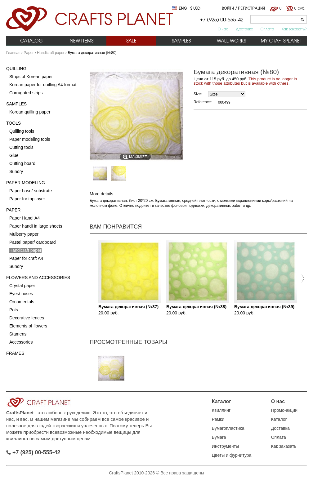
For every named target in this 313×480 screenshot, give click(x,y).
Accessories (21, 342)
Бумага (219, 437)
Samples (181, 41)
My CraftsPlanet (281, 41)
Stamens (17, 333)
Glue (14, 155)
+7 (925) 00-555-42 (33, 452)
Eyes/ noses (21, 293)
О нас (223, 29)
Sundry (16, 171)
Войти (228, 8)
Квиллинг (221, 410)
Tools (13, 123)
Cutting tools (21, 147)
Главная (13, 53)
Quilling (16, 68)
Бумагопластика (228, 428)
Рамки (218, 419)
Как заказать (284, 446)
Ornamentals (21, 301)
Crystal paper (22, 285)
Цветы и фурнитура (232, 455)
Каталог (221, 401)
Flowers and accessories (38, 277)
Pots (13, 309)
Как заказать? (294, 29)
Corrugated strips (25, 92)
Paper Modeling (25, 182)
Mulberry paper (23, 234)
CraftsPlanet (20, 412)
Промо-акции (284, 410)
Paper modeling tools (29, 139)
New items (81, 41)
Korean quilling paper (29, 111)
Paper (29, 53)
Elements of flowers (28, 325)
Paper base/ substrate (30, 190)
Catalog (31, 41)
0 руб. (299, 8)
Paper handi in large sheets (35, 226)
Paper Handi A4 (24, 218)
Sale (131, 41)
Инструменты (225, 446)
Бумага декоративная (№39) (264, 306)
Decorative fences (26, 317)
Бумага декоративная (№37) (128, 306)
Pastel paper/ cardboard (32, 242)
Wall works (231, 41)
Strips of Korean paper (31, 76)
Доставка (244, 29)
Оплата (267, 29)
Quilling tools (21, 131)
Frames (15, 353)
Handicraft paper (51, 53)
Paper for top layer (27, 198)
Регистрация (251, 8)
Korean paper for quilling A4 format (42, 84)
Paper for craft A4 (26, 258)
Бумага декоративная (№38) (196, 306)
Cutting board (22, 163)
